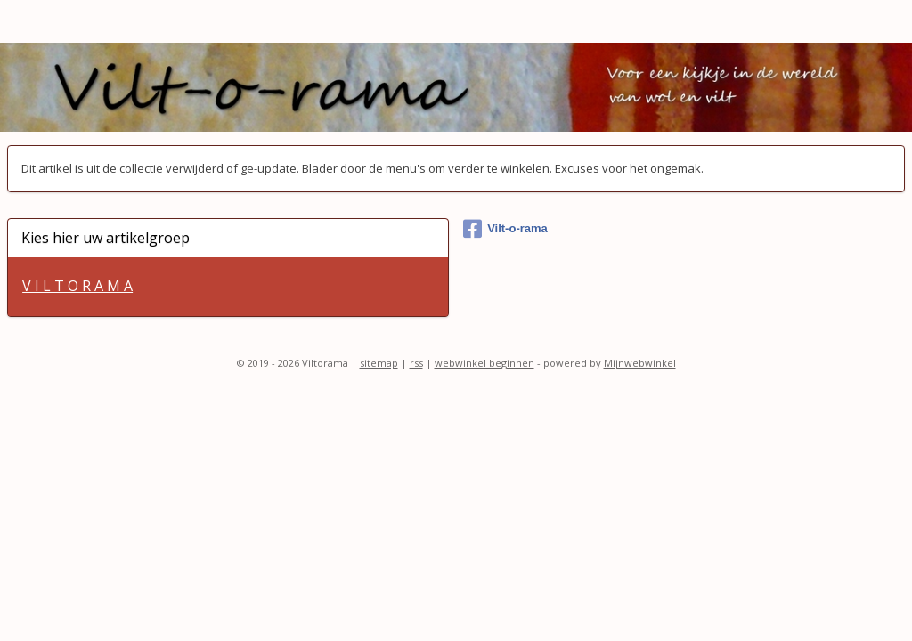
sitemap (379, 362)
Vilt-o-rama (505, 228)
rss (416, 362)
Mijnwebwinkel (640, 362)
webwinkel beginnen (484, 362)
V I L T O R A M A (77, 286)
